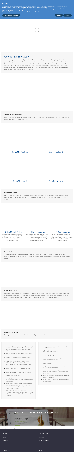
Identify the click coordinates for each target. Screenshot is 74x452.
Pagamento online (43, 433)
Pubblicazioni (42, 444)
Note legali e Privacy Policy (9, 447)
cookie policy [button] (48, 7)
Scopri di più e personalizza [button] (11, 15)
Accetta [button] (67, 15)
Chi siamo (5, 433)
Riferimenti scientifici (44, 440)
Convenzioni (6, 440)
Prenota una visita (7, 444)
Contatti (5, 437)
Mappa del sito (6, 450)
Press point (41, 437)
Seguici (40, 450)
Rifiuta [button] (59, 15)
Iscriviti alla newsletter (44, 447)
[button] (71, 3)
